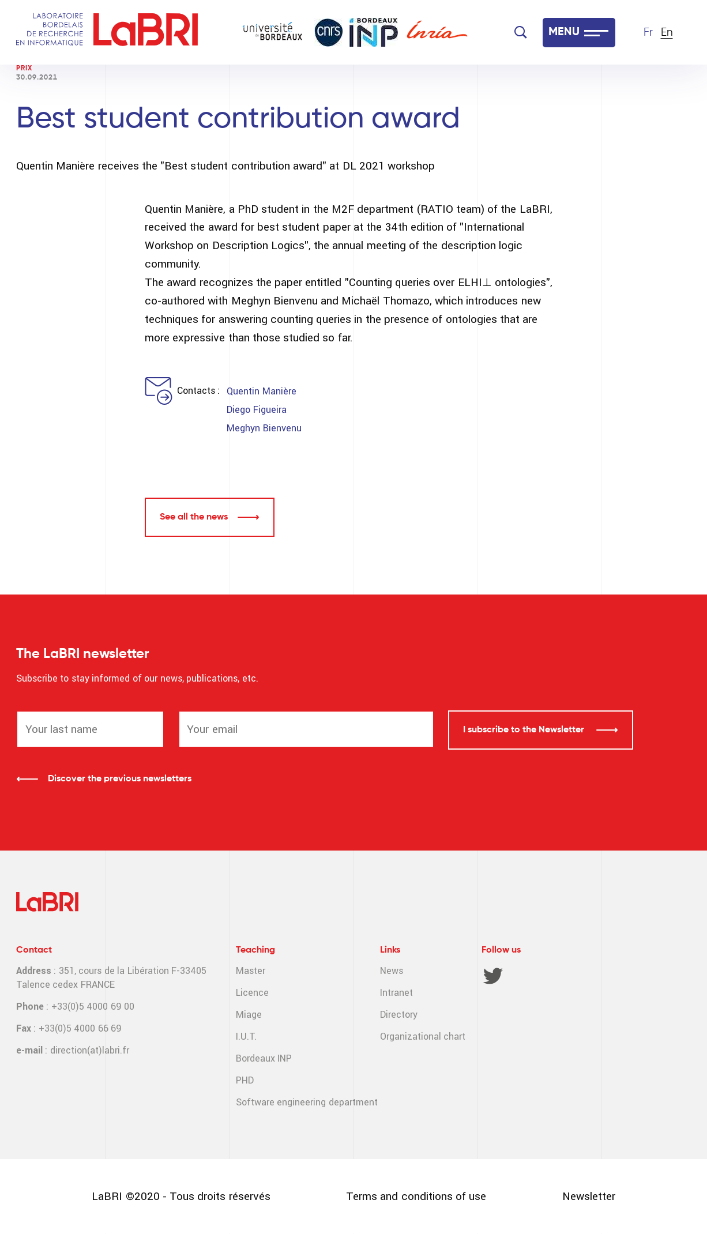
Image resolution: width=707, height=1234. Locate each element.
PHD (245, 1080)
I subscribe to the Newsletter (524, 730)
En (667, 32)
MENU (564, 32)
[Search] (520, 32)
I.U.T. (246, 1036)
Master (250, 970)
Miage (249, 1014)
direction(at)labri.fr (89, 1050)
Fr (648, 32)
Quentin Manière (261, 391)
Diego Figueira (256, 409)
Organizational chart (422, 1036)
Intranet (396, 992)
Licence (252, 992)
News (391, 970)
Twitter (493, 975)
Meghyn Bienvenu (264, 428)
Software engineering (281, 1102)
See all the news (194, 517)
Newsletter (588, 1196)
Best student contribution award (238, 119)
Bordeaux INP (264, 1058)
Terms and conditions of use (416, 1196)
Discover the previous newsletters (119, 779)
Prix (24, 68)
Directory (399, 1014)
